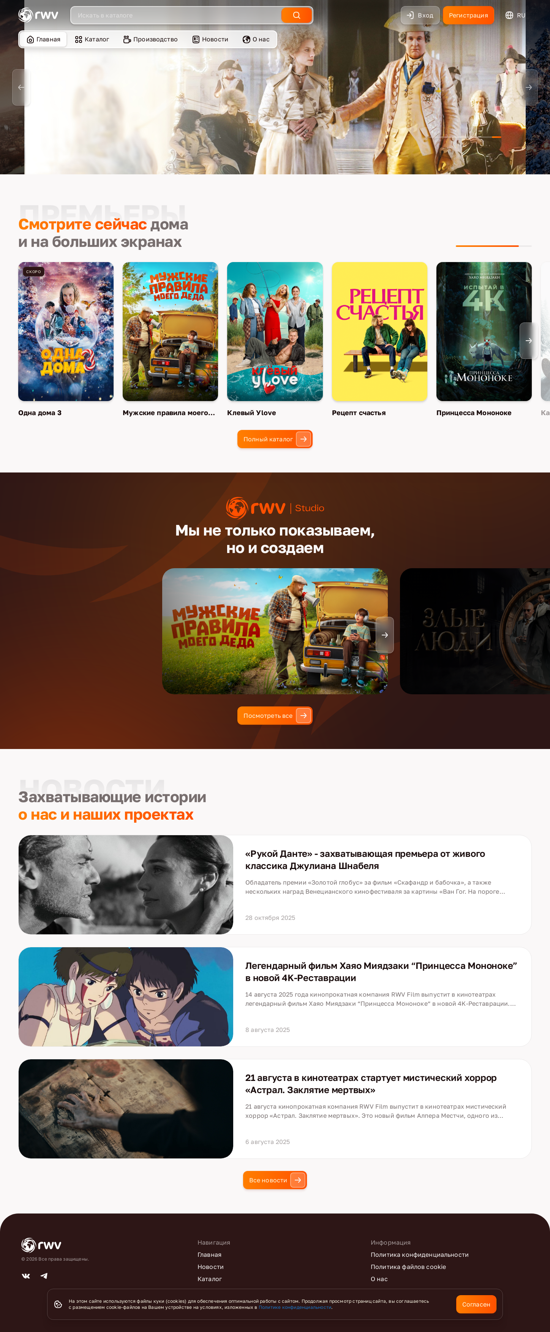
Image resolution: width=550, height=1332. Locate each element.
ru (515, 15)
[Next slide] (529, 87)
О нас (256, 39)
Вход (419, 15)
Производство (150, 39)
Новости (209, 39)
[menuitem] (43, 39)
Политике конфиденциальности (295, 1307)
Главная (43, 39)
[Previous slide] (21, 87)
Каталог (91, 39)
